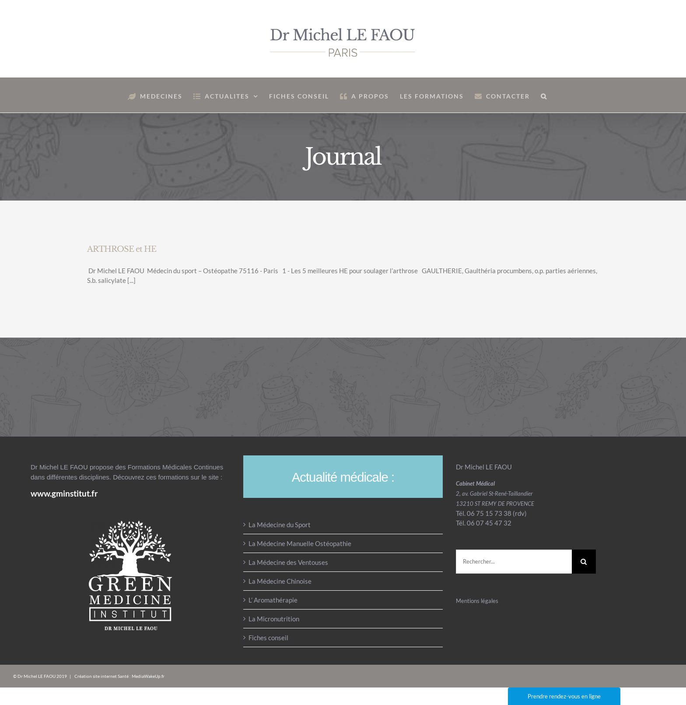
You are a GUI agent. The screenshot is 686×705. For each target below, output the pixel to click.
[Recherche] (584, 562)
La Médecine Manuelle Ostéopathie (299, 543)
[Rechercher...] (514, 562)
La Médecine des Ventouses (288, 562)
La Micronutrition (273, 619)
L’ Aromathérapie (273, 600)
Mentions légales (477, 600)
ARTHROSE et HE (121, 249)
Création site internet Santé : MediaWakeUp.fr (119, 676)
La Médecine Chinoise (280, 581)
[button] (544, 95)
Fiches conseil (268, 638)
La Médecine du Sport (279, 525)
